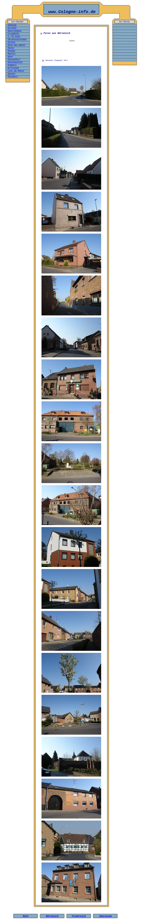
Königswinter (15, 62)
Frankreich (79, 916)
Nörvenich (52, 916)
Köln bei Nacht (16, 45)
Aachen (11, 74)
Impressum (105, 916)
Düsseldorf (14, 59)
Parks (11, 48)
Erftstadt (13, 68)
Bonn (10, 56)
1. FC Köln (14, 36)
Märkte (11, 54)
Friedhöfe (13, 34)
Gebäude (12, 25)
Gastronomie (15, 31)
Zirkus (11, 42)
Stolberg (13, 76)
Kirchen (12, 28)
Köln (25, 916)
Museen (11, 51)
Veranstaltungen (17, 39)
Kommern (12, 65)
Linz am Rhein (16, 71)
